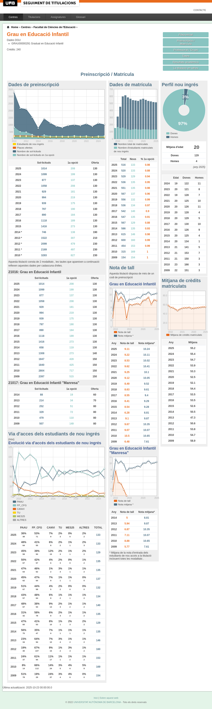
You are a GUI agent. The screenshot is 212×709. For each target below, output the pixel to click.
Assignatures (58, 17)
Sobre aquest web (109, 698)
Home (14, 27)
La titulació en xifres (185, 68)
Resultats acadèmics (186, 62)
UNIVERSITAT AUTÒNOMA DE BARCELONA (97, 702)
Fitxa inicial (186, 34)
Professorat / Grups (186, 49)
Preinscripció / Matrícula (186, 42)
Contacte (199, 10)
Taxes (186, 55)
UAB (11, 3)
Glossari (80, 17)
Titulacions (34, 17)
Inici (96, 698)
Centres (13, 17)
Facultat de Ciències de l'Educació (54, 27)
